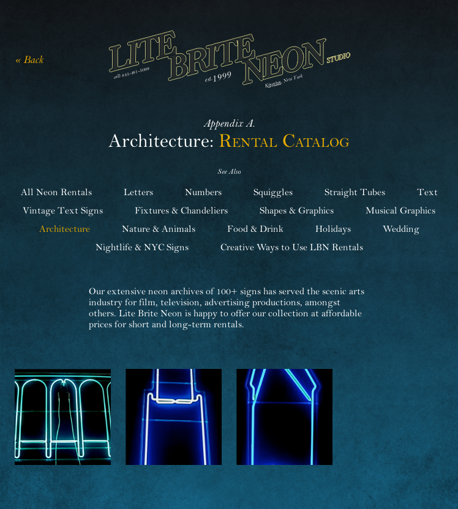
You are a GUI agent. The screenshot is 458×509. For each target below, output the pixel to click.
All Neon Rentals (56, 192)
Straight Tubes (355, 192)
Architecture (64, 228)
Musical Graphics (400, 210)
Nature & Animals (158, 228)
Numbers (203, 192)
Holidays (333, 228)
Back (33, 59)
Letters (138, 192)
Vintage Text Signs (63, 210)
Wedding (401, 228)
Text (427, 192)
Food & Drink (255, 228)
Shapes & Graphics (297, 210)
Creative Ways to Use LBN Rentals (291, 247)
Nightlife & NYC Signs (142, 247)
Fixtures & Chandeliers (181, 210)
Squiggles (273, 192)
